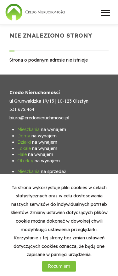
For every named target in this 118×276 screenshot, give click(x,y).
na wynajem (41, 129)
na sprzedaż (41, 171)
